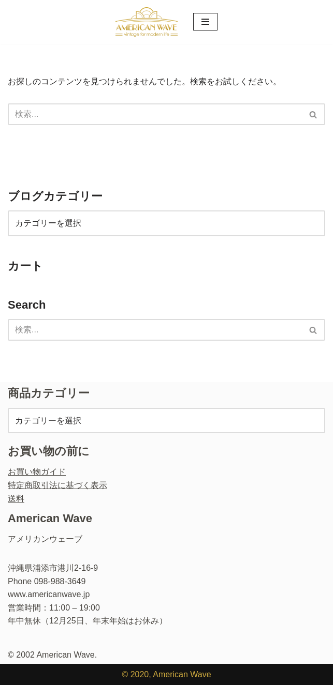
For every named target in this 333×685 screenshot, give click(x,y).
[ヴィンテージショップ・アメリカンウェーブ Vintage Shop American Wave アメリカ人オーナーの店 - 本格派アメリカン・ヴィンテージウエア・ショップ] (146, 22)
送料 (16, 498)
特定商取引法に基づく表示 (57, 485)
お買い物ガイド (37, 471)
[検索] (155, 114)
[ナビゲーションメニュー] (205, 22)
